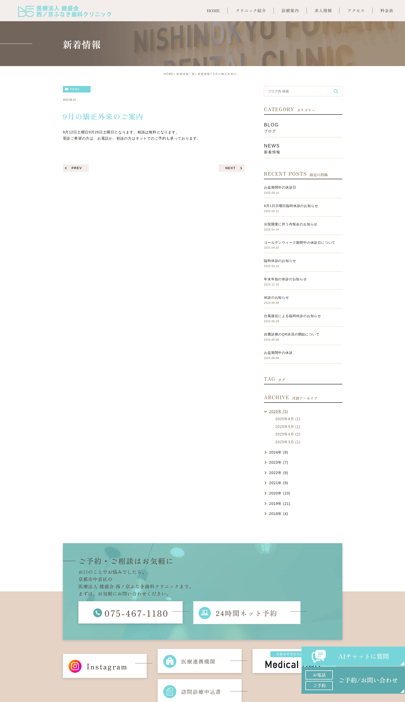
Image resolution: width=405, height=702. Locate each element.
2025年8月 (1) (287, 419)
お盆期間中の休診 (278, 353)
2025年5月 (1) (287, 427)
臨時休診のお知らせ (280, 261)
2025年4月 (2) (287, 434)
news (75, 89)
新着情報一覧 (185, 74)
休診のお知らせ (276, 297)
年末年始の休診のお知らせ (285, 279)
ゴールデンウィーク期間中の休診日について (299, 243)
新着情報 (204, 74)
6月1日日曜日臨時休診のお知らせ (291, 206)
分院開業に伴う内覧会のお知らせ (291, 224)
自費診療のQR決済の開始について (291, 334)
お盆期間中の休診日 (280, 187)
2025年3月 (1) (287, 442)
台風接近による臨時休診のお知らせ (292, 316)
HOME (169, 74)
